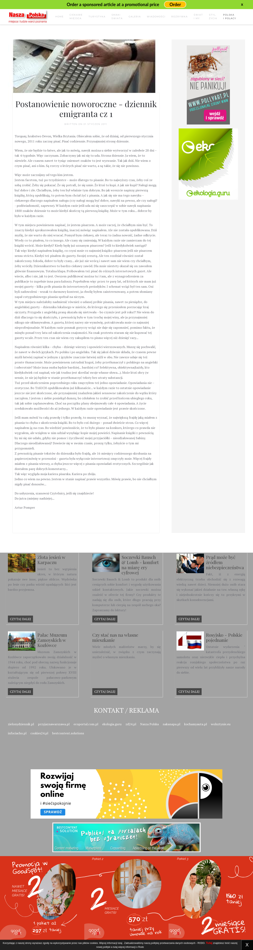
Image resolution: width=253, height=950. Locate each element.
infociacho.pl (17, 733)
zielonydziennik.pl (21, 724)
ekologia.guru (112, 724)
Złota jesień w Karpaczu (51, 559)
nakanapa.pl (171, 724)
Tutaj (209, 942)
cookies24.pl (39, 733)
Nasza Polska (149, 724)
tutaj (120, 943)
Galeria (135, 16)
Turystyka (97, 16)
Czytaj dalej (20, 619)
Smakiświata (117, 16)
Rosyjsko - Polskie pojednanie (224, 637)
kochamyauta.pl (195, 724)
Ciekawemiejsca (76, 16)
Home (59, 16)
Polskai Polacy (229, 16)
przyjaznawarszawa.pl (54, 724)
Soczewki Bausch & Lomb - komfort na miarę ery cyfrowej (140, 565)
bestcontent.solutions (68, 733)
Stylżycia (213, 16)
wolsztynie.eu (220, 724)
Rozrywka (179, 16)
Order (175, 4)
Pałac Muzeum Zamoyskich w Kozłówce (52, 640)
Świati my (198, 16)
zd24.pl (131, 724)
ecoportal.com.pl (86, 724)
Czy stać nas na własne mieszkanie (115, 637)
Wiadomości (156, 16)
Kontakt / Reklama (126, 710)
